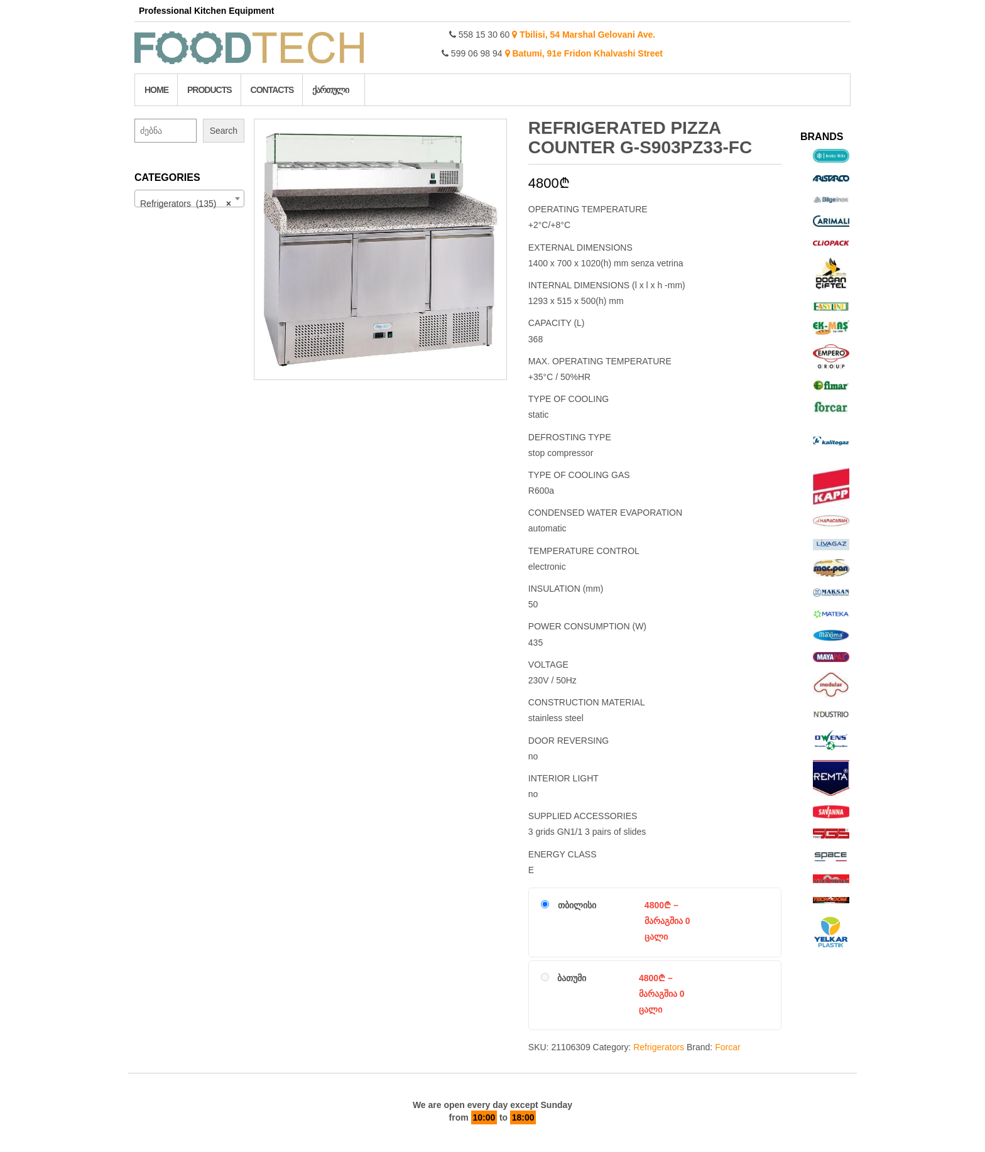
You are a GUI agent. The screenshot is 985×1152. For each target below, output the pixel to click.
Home (156, 90)
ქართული (330, 90)
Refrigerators (658, 1047)
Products (209, 90)
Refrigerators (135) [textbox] (185, 203)
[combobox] (189, 198)
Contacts (272, 90)
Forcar (727, 1047)
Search (223, 131)
